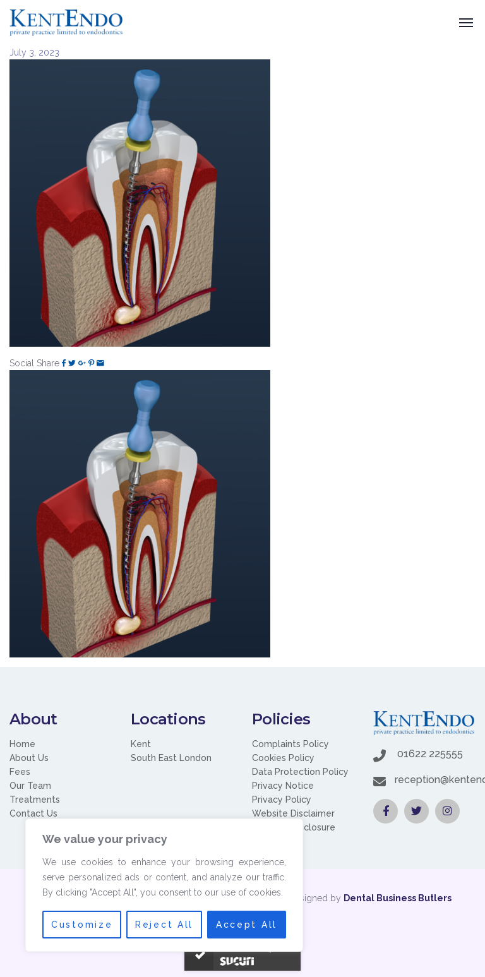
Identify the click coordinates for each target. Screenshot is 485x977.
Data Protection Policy (300, 772)
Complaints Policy (290, 744)
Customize (81, 925)
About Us (29, 758)
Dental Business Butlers (398, 898)
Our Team (30, 786)
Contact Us (33, 813)
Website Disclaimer (293, 813)
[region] (164, 885)
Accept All (247, 925)
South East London (171, 758)
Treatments (34, 799)
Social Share (34, 363)
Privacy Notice (283, 786)
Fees (19, 772)
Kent (141, 744)
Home (22, 744)
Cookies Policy (283, 758)
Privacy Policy (281, 799)
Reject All (164, 925)
